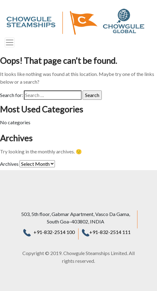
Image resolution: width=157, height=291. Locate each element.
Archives (9, 164)
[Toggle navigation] (10, 42)
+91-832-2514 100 (54, 232)
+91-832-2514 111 (106, 232)
